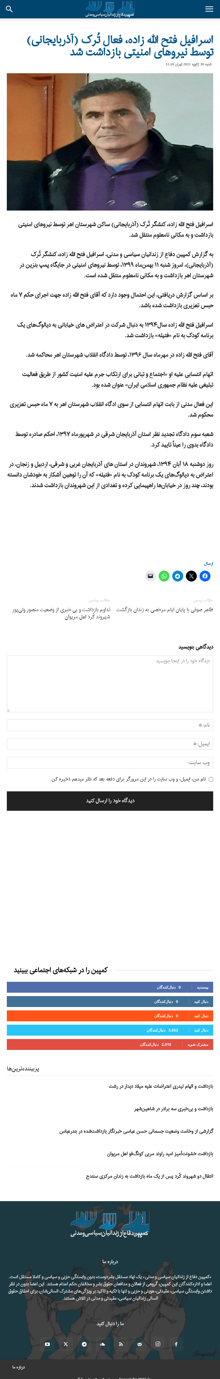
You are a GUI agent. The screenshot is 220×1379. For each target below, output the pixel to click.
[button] (209, 9)
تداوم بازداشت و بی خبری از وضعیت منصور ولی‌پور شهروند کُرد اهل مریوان (61, 613)
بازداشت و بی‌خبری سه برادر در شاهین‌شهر (173, 1109)
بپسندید (202, 987)
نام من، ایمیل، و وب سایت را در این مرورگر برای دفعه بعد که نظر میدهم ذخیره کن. (128, 779)
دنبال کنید (201, 1001)
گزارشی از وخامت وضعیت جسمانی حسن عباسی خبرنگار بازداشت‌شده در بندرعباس (136, 1131)
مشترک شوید (197, 1044)
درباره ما (18, 1367)
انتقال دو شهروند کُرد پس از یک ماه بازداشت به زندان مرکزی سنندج (149, 1176)
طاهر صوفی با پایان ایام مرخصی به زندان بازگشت (164, 610)
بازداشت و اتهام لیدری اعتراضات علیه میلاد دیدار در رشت (161, 1086)
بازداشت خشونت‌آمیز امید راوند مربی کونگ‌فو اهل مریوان (160, 1154)
